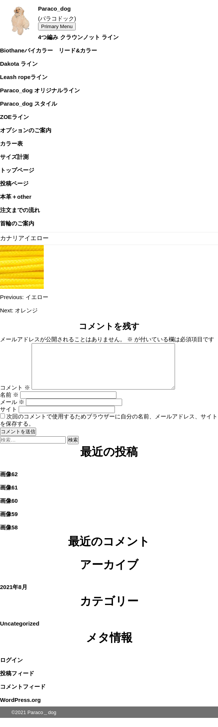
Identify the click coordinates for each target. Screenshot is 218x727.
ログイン (11, 669)
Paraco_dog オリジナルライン (40, 90)
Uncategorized (19, 632)
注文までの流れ (20, 210)
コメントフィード (23, 695)
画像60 (9, 510)
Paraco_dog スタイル (28, 103)
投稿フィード (17, 682)
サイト (8, 418)
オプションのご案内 (25, 130)
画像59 (9, 523)
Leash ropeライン (24, 77)
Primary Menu (57, 26)
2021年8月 (13, 596)
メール (12, 411)
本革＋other (16, 196)
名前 (9, 404)
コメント (15, 396)
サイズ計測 (14, 157)
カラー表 (11, 143)
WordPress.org (20, 709)
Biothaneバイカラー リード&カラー (48, 50)
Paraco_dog (54, 8)
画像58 (9, 536)
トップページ (17, 170)
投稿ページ (14, 183)
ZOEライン (14, 117)
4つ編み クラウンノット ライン (78, 37)
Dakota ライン (19, 63)
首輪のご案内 (17, 223)
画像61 (9, 496)
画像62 (9, 483)
